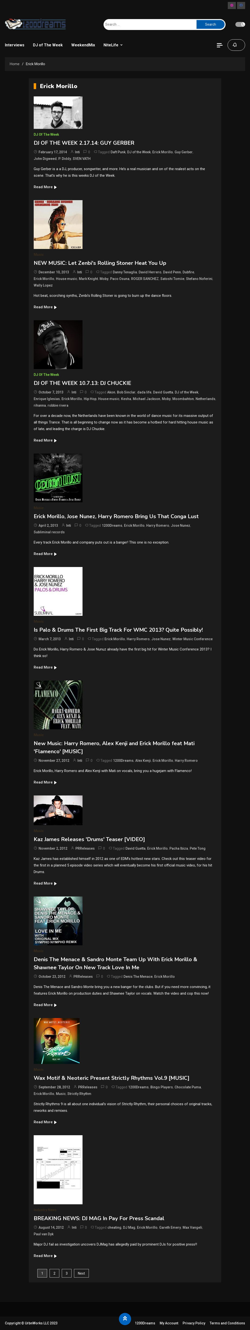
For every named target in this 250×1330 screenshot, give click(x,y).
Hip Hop (90, 399)
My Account (169, 1323)
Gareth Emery (170, 1227)
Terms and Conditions (227, 1323)
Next (81, 1273)
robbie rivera (58, 405)
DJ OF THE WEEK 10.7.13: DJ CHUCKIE (82, 383)
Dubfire (188, 272)
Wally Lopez (43, 285)
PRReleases (85, 848)
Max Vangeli (192, 1227)
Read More (45, 187)
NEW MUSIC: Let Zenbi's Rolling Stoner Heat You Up (100, 263)
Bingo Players (161, 1087)
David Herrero (150, 272)
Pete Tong (198, 848)
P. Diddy (64, 159)
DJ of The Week (48, 45)
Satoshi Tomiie (172, 279)
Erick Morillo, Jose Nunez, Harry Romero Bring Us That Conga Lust (116, 516)
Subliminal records (49, 532)
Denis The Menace (138, 977)
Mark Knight (88, 279)
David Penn (172, 272)
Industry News (45, 1210)
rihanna (40, 405)
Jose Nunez (180, 525)
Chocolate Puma (188, 1087)
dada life (144, 392)
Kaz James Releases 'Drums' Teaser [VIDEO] (89, 839)
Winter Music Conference (192, 639)
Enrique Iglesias (47, 399)
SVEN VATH (82, 159)
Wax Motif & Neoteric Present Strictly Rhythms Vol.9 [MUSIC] (111, 1078)
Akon (111, 392)
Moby (104, 279)
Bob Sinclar (126, 392)
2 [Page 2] (54, 1273)
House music (66, 279)
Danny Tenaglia (125, 272)
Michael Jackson (146, 399)
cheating (114, 1227)
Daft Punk (118, 152)
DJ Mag (129, 1227)
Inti (77, 152)
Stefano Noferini (199, 279)
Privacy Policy (194, 1323)
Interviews (14, 45)
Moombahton (183, 399)
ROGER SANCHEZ (145, 279)
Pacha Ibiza (178, 848)
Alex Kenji (143, 761)
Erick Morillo (162, 152)
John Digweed (45, 159)
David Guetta (163, 392)
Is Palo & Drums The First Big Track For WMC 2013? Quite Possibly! (118, 630)
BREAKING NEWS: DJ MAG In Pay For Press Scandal (99, 1218)
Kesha (126, 399)
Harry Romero (157, 525)
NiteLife (111, 45)
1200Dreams (112, 525)
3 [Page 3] (67, 1273)
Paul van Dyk (43, 1234)
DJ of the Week (139, 152)
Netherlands (205, 399)
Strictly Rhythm (79, 1094)
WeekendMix (83, 45)
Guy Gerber (184, 152)
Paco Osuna (119, 279)
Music (39, 255)
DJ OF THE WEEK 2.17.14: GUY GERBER (84, 143)
